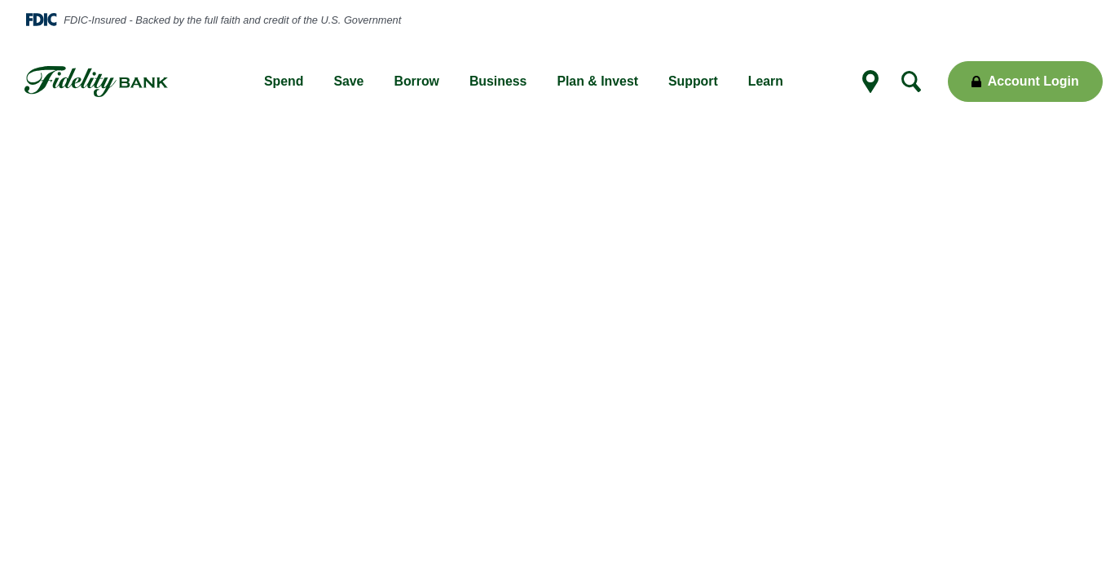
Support (693, 81)
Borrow (416, 81)
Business (498, 81)
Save (348, 81)
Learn (765, 81)
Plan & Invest (597, 81)
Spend (283, 81)
